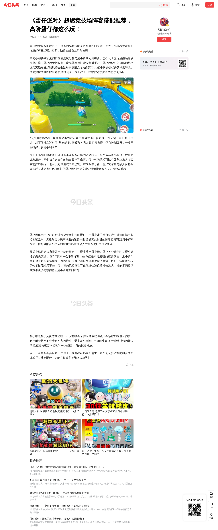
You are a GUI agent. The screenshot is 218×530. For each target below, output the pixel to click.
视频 (54, 5)
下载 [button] (210, 516)
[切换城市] (47, 5)
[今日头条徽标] (11, 5)
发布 (197, 4)
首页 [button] (211, 496)
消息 (183, 4)
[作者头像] (164, 21)
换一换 (185, 51)
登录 (209, 5)
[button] (25, 5)
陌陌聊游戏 (54, 37)
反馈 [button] (211, 507)
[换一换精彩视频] (184, 130)
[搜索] (140, 5)
